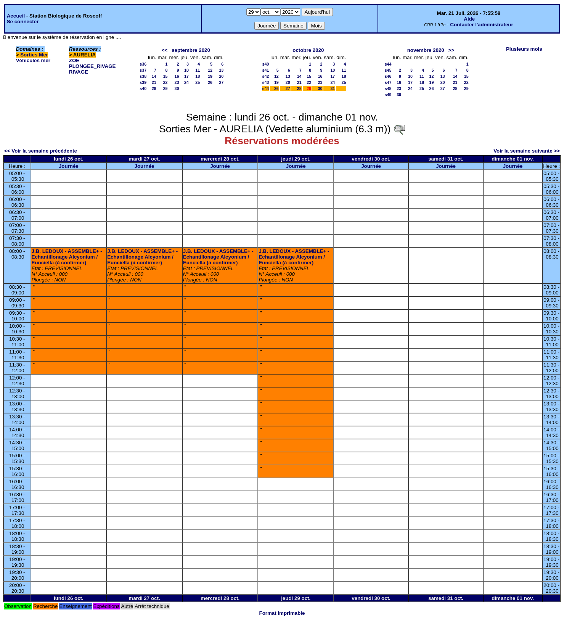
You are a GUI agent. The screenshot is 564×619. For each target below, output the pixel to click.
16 (177, 76)
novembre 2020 (425, 50)
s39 (143, 82)
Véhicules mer (33, 60)
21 (154, 82)
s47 (388, 82)
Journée (69, 166)
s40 (143, 88)
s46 (388, 76)
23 (177, 82)
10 (186, 70)
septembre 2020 (191, 50)
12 (210, 70)
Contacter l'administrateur (481, 24)
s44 (265, 88)
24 (186, 82)
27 (221, 82)
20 (221, 76)
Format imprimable (282, 613)
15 (165, 76)
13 (221, 70)
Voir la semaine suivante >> (526, 151)
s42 (265, 76)
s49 (388, 94)
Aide (469, 19)
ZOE (74, 60)
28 (154, 88)
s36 (143, 64)
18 (197, 76)
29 (165, 88)
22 (165, 82)
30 (177, 88)
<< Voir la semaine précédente (40, 151)
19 (210, 76)
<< (164, 50)
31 (332, 88)
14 (154, 76)
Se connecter (23, 21)
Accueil (16, 16)
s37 (143, 70)
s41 (265, 70)
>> (451, 50)
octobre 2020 (308, 50)
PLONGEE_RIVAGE (92, 66)
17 (186, 76)
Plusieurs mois (524, 49)
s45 (388, 70)
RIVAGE (78, 72)
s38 (143, 76)
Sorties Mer (34, 55)
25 (197, 82)
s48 (388, 88)
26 (210, 82)
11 (197, 70)
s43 (265, 82)
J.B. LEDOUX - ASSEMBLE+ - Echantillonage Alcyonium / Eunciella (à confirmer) (67, 256)
